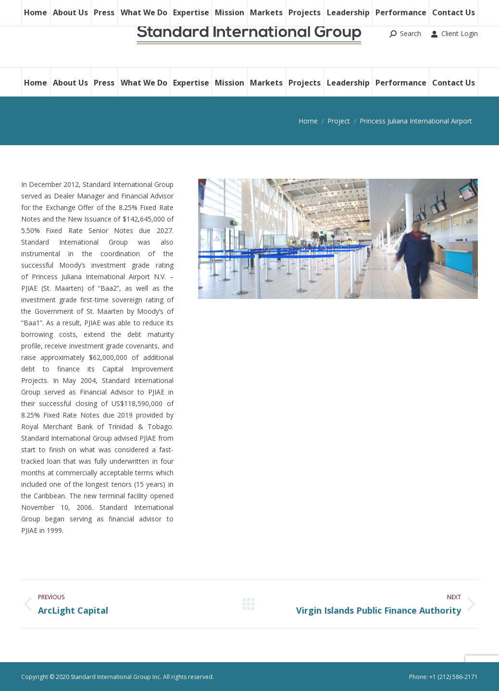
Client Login (454, 33)
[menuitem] (35, 82)
